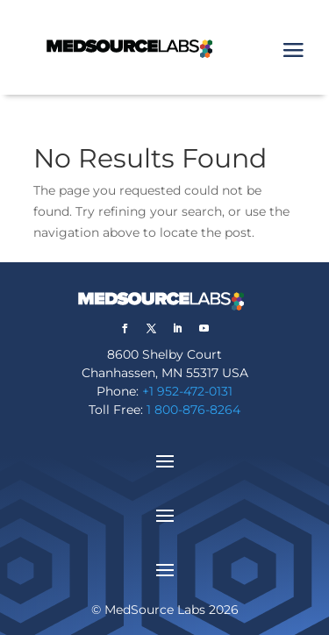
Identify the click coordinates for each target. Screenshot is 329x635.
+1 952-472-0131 (187, 391)
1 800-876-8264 (193, 409)
